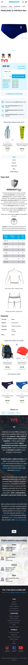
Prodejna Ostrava (6, 85)
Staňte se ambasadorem (14, 637)
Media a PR (14, 634)
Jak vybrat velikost (21, 68)
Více (14, 531)
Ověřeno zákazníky (14, 606)
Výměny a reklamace (14, 616)
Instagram (23, 592)
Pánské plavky (17, 6)
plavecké (20, 520)
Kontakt (14, 602)
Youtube (13, 592)
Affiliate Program (14, 639)
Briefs (23, 6)
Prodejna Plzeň (6, 87)
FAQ (14, 641)
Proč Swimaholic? (14, 608)
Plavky (10, 6)
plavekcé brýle (6, 515)
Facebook (17, 592)
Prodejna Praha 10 (6, 81)
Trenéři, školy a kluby (14, 632)
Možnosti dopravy (21, 66)
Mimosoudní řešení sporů (14, 620)
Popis (14, 157)
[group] (7, 138)
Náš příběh (14, 604)
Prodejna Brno (5, 84)
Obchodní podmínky (14, 622)
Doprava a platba (14, 618)
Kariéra (14, 643)
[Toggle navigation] (2, 2)
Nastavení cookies (14, 627)
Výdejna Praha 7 (6, 82)
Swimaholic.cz (4, 6)
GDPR (14, 625)
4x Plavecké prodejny (14, 610)
